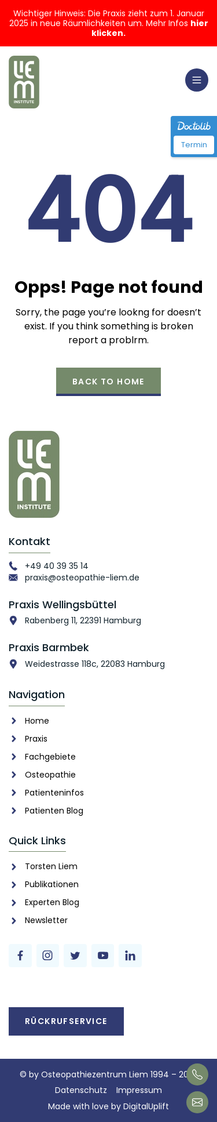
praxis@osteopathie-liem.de (82, 577)
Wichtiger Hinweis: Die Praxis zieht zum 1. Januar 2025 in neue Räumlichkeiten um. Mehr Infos (108, 23)
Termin (194, 144)
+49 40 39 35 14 (57, 566)
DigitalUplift (146, 1106)
